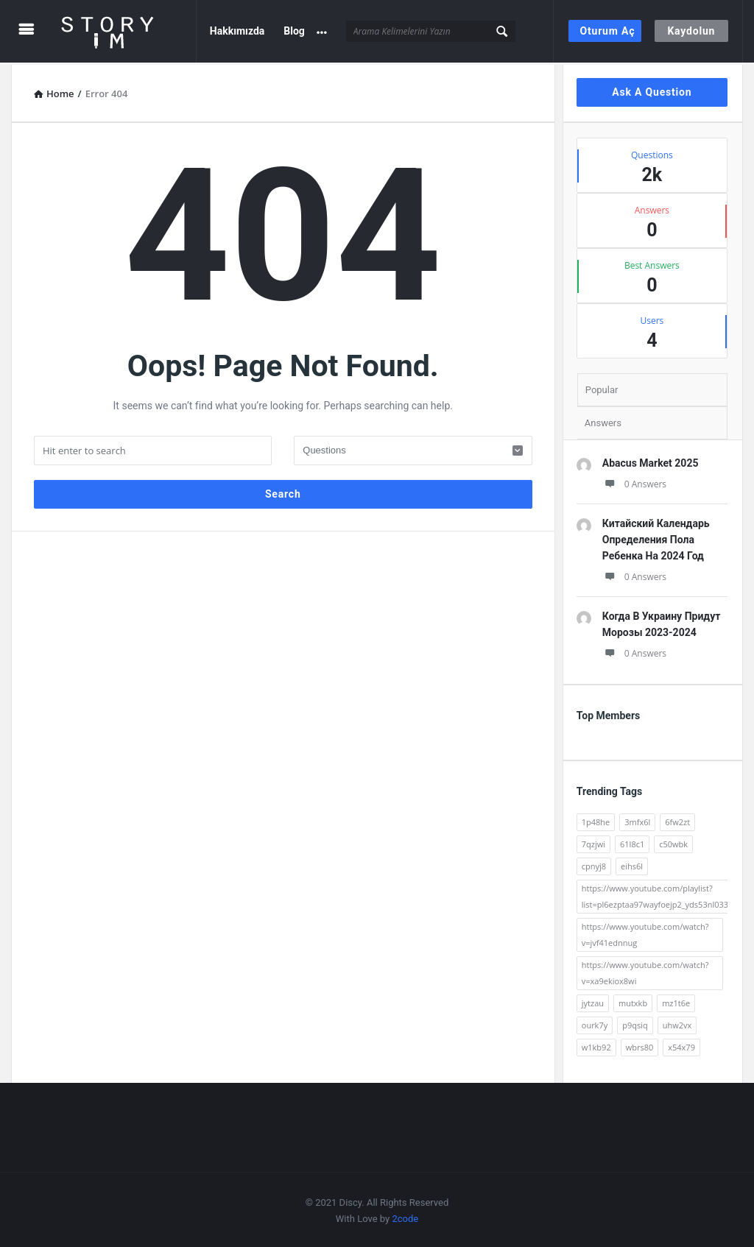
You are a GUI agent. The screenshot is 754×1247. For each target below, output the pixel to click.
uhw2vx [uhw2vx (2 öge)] (677, 1022)
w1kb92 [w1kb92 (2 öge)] (596, 1044)
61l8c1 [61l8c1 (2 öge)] (632, 841)
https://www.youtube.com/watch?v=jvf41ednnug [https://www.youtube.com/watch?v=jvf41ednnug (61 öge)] (645, 932)
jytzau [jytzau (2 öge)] (593, 1000)
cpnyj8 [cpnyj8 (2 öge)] (594, 863)
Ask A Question (651, 90)
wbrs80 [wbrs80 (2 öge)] (640, 1044)
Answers (603, 420)
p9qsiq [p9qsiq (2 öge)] (635, 1022)
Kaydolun (691, 31)
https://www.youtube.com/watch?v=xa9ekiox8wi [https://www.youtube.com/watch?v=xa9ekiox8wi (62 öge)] (645, 970)
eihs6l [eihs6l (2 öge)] (632, 863)
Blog (294, 31)
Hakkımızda (237, 31)
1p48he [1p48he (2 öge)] (596, 819)
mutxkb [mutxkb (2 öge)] (633, 1000)
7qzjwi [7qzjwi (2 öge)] (593, 841)
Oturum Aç (607, 31)
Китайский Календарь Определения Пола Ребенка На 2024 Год (656, 537)
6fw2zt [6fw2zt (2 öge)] (677, 819)
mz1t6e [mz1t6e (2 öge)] (676, 1000)
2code (405, 1216)
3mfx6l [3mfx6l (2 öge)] (637, 819)
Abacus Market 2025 (650, 461)
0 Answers (634, 482)
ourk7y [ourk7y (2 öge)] (594, 1022)
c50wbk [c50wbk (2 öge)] (673, 841)
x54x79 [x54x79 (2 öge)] (681, 1044)
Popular (602, 387)
